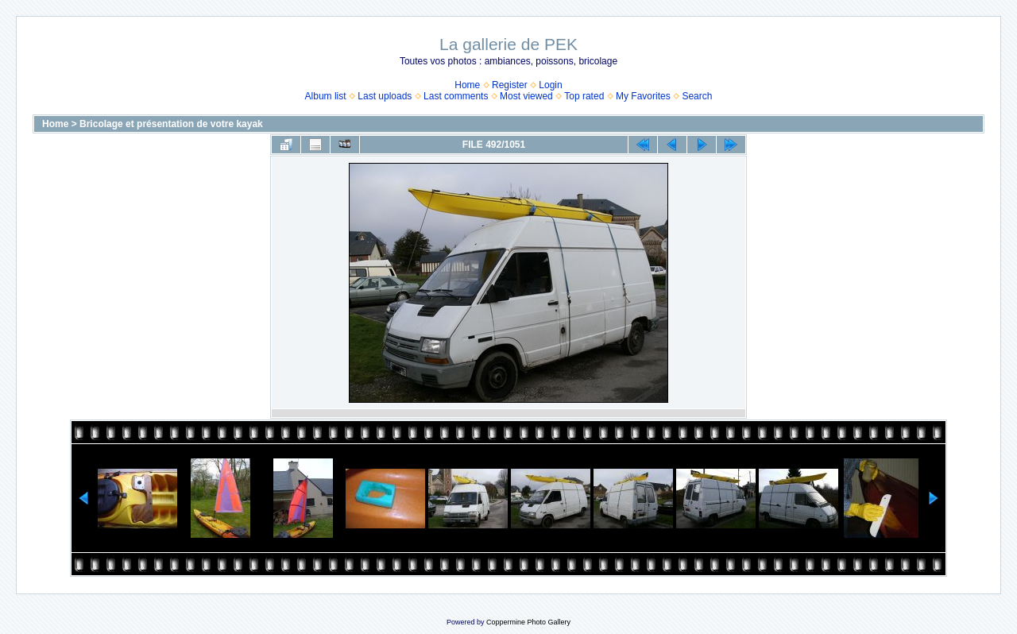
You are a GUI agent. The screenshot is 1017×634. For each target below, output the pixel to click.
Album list (325, 96)
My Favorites (643, 96)
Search (697, 96)
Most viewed (526, 96)
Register (510, 85)
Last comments (455, 96)
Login (550, 85)
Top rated (584, 96)
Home (467, 85)
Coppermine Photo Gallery (528, 622)
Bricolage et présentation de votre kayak (171, 124)
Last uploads (385, 96)
